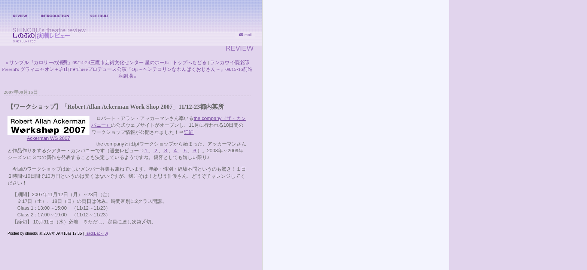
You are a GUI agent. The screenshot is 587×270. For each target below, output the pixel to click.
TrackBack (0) (96, 233)
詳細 (189, 132)
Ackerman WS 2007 (48, 138)
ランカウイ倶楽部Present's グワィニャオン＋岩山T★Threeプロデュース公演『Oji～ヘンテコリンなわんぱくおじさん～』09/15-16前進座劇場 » (127, 69)
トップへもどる (190, 62)
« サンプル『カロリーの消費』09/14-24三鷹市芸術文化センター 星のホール (87, 62)
